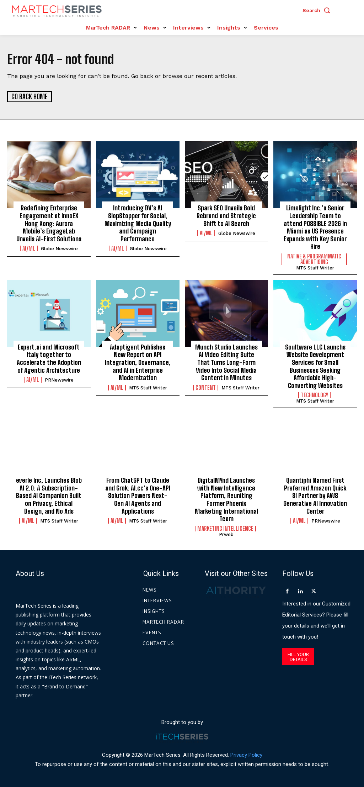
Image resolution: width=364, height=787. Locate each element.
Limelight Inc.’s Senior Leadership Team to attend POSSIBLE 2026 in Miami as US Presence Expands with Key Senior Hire (315, 227)
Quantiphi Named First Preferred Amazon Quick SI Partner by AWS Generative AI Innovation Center (315, 495)
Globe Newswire (59, 248)
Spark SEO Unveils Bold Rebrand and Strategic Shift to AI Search (226, 215)
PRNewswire (59, 379)
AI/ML (28, 248)
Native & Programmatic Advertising (314, 258)
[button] (318, 10)
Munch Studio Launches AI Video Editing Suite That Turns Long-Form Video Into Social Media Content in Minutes (226, 362)
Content (206, 387)
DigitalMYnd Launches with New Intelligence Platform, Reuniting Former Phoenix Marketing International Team (226, 499)
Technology (314, 395)
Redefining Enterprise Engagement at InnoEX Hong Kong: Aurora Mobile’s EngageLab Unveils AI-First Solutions (48, 223)
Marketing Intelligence (225, 528)
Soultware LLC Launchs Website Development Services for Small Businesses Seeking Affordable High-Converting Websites (315, 366)
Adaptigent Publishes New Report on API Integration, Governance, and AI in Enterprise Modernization (138, 362)
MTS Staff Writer (315, 267)
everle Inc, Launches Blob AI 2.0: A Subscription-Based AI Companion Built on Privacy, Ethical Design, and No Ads (49, 495)
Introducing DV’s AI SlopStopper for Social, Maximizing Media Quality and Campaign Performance (138, 223)
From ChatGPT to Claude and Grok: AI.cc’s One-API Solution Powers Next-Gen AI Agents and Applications (137, 495)
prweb (226, 534)
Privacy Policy (246, 754)
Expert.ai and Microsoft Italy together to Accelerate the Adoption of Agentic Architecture (49, 358)
